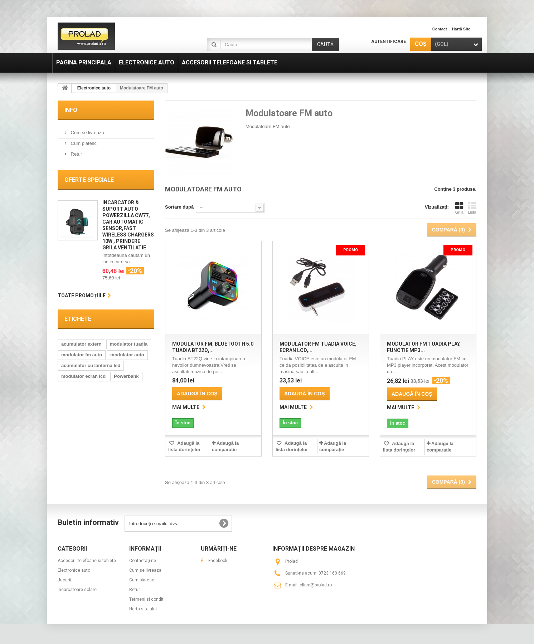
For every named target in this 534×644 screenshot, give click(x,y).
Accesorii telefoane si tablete (87, 560)
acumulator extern (81, 344)
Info (70, 110)
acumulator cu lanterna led (90, 365)
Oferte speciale (89, 179)
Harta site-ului (143, 608)
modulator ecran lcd (83, 376)
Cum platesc (83, 143)
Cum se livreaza (86, 132)
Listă (472, 207)
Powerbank (126, 376)
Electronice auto (74, 570)
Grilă (459, 207)
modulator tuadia (128, 344)
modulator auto (127, 354)
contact (439, 29)
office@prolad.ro (316, 584)
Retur (75, 154)
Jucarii (64, 579)
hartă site (461, 29)
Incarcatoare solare (77, 589)
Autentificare (388, 41)
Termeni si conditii (147, 599)
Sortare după (179, 207)
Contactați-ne (142, 560)
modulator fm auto (81, 354)
